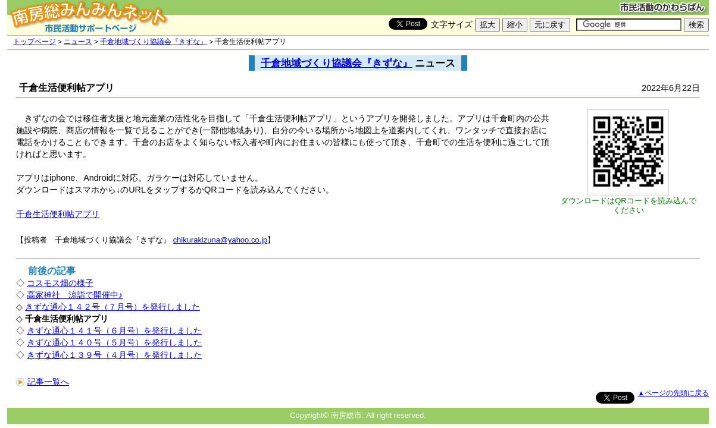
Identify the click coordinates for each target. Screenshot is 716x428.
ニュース (78, 41)
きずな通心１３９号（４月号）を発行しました (114, 355)
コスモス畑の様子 (60, 283)
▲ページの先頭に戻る (673, 392)
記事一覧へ (42, 381)
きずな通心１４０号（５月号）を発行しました (114, 342)
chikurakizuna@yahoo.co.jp (220, 239)
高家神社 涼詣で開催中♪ (75, 295)
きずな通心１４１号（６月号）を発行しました (114, 330)
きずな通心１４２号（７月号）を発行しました (112, 306)
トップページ (34, 41)
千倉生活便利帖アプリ (57, 214)
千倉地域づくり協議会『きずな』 (153, 41)
